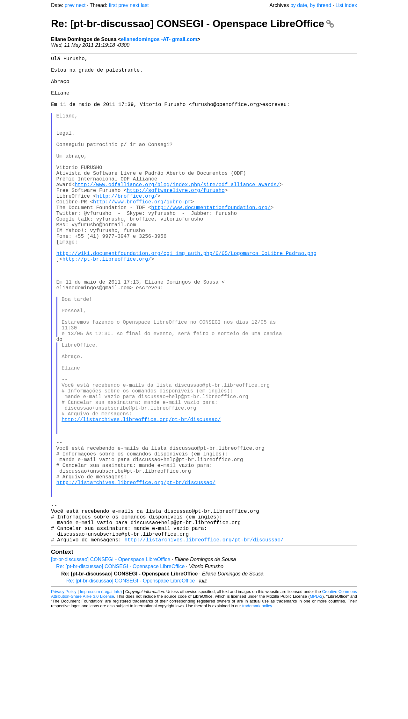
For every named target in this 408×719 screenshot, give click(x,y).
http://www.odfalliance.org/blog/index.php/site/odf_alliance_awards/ (177, 213)
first (113, 5)
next (80, 5)
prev (70, 5)
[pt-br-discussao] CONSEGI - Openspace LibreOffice (110, 667)
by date (298, 5)
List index (346, 5)
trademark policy (257, 714)
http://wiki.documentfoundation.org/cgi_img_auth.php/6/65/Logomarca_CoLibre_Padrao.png (186, 297)
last (145, 5)
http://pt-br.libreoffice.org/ (106, 304)
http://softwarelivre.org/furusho (175, 220)
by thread (320, 5)
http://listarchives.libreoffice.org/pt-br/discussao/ (141, 500)
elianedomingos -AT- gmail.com (159, 39)
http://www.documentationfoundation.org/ (210, 241)
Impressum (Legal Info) (101, 699)
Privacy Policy (63, 699)
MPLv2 (316, 704)
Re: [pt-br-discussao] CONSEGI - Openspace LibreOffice (192, 23)
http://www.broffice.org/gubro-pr (142, 234)
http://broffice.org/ (126, 227)
